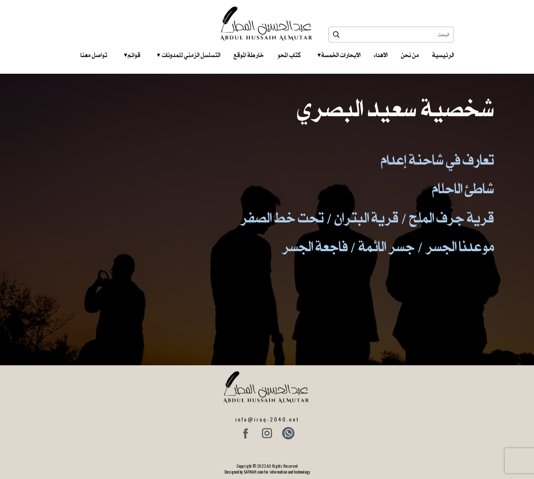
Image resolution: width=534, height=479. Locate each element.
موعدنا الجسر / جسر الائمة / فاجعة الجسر (388, 246)
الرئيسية (443, 54)
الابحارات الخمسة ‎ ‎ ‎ (338, 54)
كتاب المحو (289, 54)
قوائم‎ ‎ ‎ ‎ (132, 54)
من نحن (410, 54)
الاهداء (381, 54)
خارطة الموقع (249, 54)
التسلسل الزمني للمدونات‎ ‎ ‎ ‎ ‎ (188, 54)
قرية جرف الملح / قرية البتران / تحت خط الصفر (367, 217)
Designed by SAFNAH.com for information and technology (267, 472)
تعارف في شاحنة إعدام (437, 159)
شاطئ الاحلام (463, 188)
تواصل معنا (94, 54)
